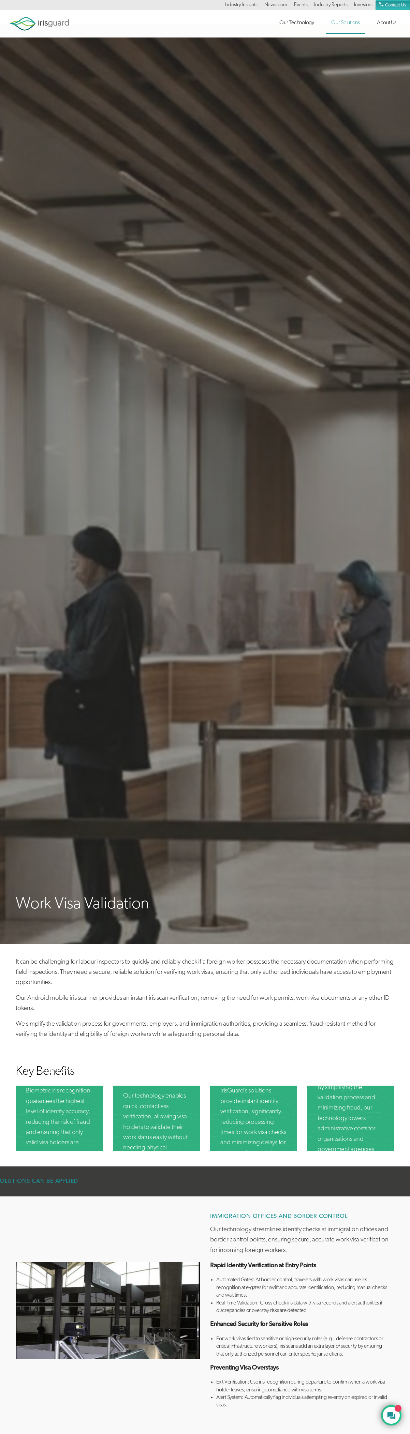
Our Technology (296, 23)
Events (301, 4)
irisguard (39, 24)
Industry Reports (330, 4)
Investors (363, 4)
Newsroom (275, 4)
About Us (386, 23)
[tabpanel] (108, 1310)
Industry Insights (241, 4)
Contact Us (392, 4)
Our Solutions (345, 23)
